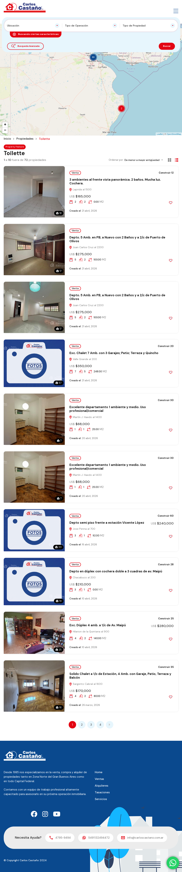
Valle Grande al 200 (83, 359)
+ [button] (5, 125)
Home (98, 772)
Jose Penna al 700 (82, 528)
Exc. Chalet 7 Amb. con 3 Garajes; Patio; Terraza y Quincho (113, 353)
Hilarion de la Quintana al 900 (89, 631)
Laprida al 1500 (80, 189)
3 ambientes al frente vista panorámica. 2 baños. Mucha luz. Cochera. (115, 181)
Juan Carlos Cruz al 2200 (86, 247)
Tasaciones (102, 792)
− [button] (5, 130)
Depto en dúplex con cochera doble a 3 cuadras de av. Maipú (115, 571)
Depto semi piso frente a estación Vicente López (106, 523)
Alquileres (101, 786)
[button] (175, 7)
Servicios (101, 799)
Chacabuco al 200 (82, 577)
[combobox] (33, 25)
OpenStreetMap (174, 134)
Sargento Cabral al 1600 (86, 684)
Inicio (8, 138)
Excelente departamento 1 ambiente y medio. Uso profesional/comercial (107, 409)
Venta (75, 172)
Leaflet (160, 134)
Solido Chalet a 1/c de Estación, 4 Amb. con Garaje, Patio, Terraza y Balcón (120, 676)
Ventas (99, 779)
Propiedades (25, 138)
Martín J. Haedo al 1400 (85, 417)
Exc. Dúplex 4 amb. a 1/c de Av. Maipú (97, 625)
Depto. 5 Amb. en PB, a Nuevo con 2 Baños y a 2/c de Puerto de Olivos (117, 239)
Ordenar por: (116, 160)
